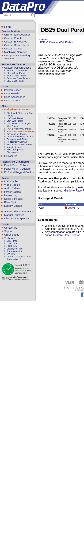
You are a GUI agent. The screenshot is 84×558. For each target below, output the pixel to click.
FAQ (66, 287)
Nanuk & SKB (12, 100)
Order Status (11, 234)
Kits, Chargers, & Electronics (15, 151)
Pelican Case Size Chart (19, 256)
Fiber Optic (10, 202)
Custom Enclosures (15, 41)
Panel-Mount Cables (16, 165)
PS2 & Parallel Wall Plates (20, 131)
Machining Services (15, 51)
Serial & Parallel (13, 198)
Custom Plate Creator (66, 235)
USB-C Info (12, 243)
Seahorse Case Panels (18, 78)
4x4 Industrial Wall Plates (19, 144)
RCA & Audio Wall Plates (19, 128)
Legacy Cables (13, 205)
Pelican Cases (12, 89)
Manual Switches (14, 214)
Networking (10, 195)
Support (8, 231)
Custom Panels (13, 38)
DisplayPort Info (14, 248)
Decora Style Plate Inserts (20, 136)
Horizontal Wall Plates (18, 142)
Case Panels (11, 93)
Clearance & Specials (16, 218)
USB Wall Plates (15, 118)
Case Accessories (14, 96)
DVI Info (11, 254)
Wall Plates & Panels (17, 109)
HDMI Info (12, 246)
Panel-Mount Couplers (17, 168)
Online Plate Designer (17, 34)
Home (7, 26)
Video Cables (12, 184)
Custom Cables (13, 48)
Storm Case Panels (16, 73)
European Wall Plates (17, 139)
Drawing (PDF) (73, 208)
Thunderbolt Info (15, 251)
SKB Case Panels (16, 81)
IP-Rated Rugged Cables (19, 172)
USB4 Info (12, 241)
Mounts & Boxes (15, 147)
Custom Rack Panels (16, 45)
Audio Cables (12, 188)
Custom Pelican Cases (17, 67)
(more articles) (14, 259)
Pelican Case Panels (17, 70)
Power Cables (12, 191)
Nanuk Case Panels (16, 75)
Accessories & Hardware (18, 211)
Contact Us (10, 227)
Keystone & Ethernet (17, 134)
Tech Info (9, 238)
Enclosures (10, 155)
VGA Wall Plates (15, 121)
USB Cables (11, 181)
